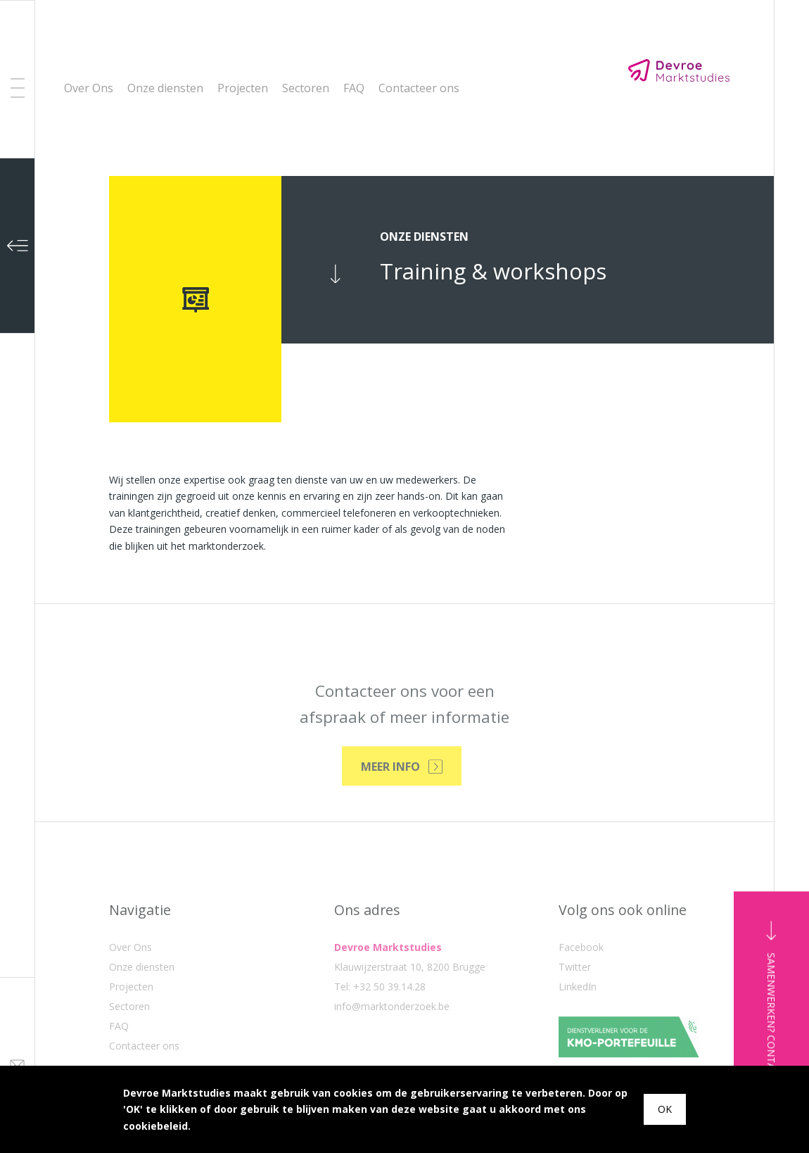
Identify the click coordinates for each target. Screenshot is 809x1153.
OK (665, 1109)
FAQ (353, 88)
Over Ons (88, 88)
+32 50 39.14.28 (389, 1029)
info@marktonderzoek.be (392, 1049)
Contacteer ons (418, 88)
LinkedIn (578, 1029)
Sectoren (305, 88)
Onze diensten (165, 88)
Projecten (242, 88)
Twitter (575, 1009)
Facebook (581, 990)
